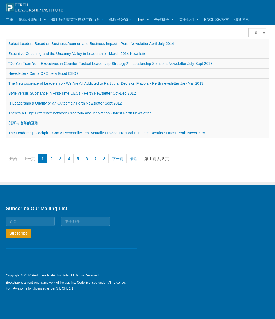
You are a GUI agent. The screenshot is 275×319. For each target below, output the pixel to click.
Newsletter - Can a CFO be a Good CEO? (43, 73)
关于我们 (189, 19)
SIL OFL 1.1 (64, 288)
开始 (13, 159)
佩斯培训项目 (32, 19)
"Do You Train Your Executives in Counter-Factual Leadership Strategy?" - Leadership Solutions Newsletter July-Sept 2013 (110, 63)
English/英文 (216, 19)
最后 (134, 159)
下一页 (117, 159)
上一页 (29, 159)
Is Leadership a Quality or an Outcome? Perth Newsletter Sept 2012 (65, 103)
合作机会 (164, 19)
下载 (143, 19)
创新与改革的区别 (23, 123)
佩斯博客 (241, 19)
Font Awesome (16, 288)
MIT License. (116, 282)
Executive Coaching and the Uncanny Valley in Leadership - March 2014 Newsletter (78, 53)
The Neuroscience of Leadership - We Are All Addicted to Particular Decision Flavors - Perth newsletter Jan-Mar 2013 (106, 83)
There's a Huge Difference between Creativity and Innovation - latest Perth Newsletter (79, 113)
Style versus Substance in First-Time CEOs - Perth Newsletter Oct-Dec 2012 (72, 93)
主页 (9, 19)
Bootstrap (13, 282)
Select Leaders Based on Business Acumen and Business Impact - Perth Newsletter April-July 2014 (91, 44)
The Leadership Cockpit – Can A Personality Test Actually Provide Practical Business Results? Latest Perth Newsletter (106, 133)
